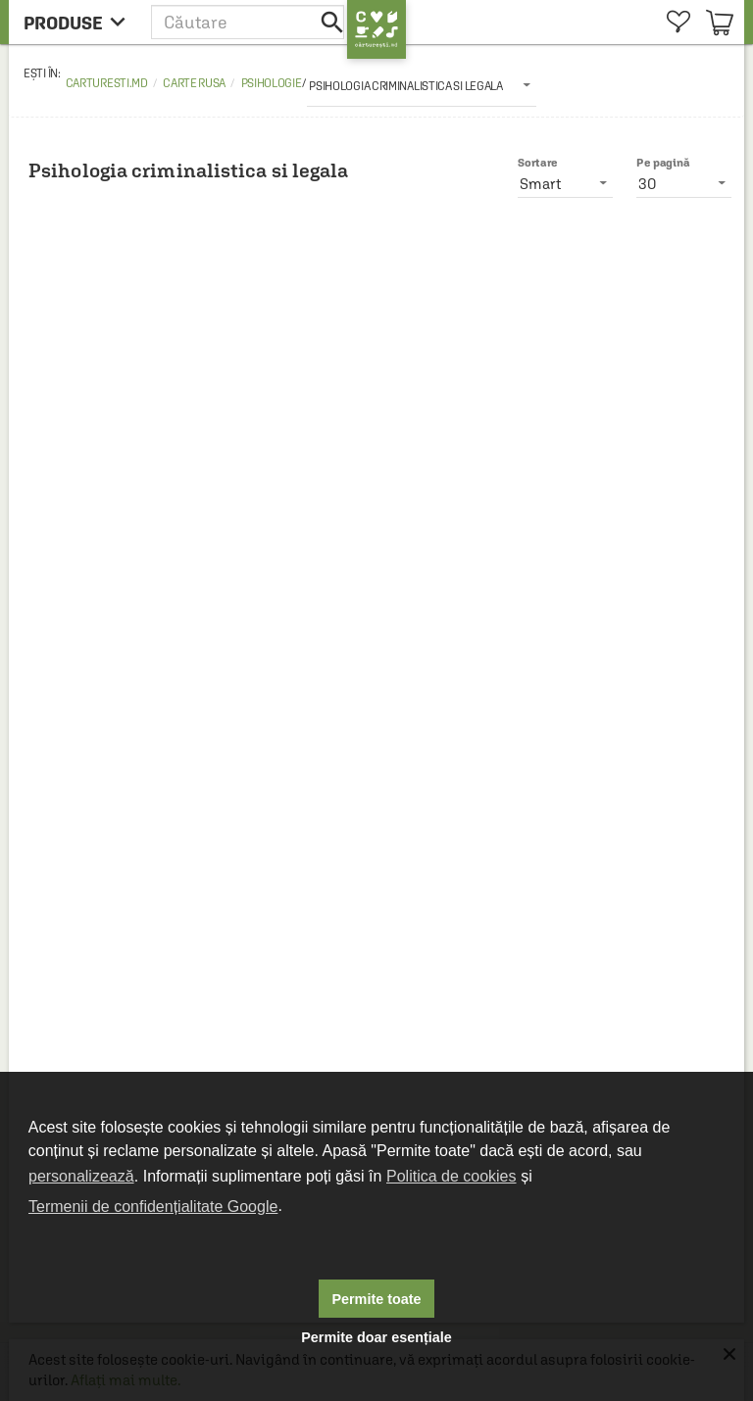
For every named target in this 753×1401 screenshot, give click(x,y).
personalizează (81, 1176)
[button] (249, 22)
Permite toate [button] (376, 1299)
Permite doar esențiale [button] (376, 1337)
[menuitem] (678, 22)
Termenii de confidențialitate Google (152, 1206)
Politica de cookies (451, 1176)
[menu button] (80, 22)
